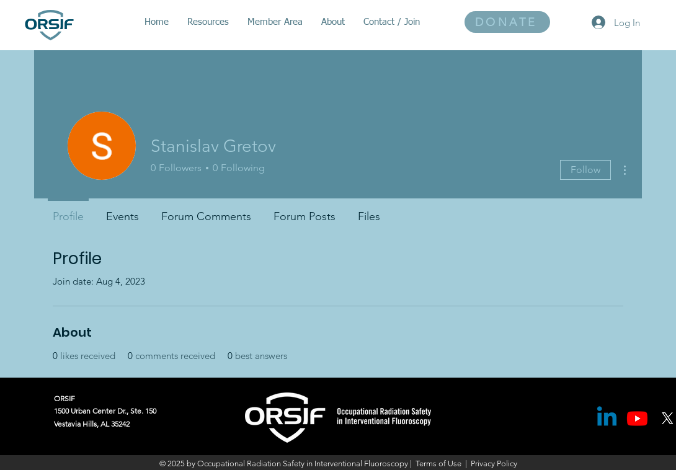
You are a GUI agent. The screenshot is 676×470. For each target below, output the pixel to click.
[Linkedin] (607, 418)
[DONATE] (507, 22)
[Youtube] (637, 418)
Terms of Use (438, 463)
